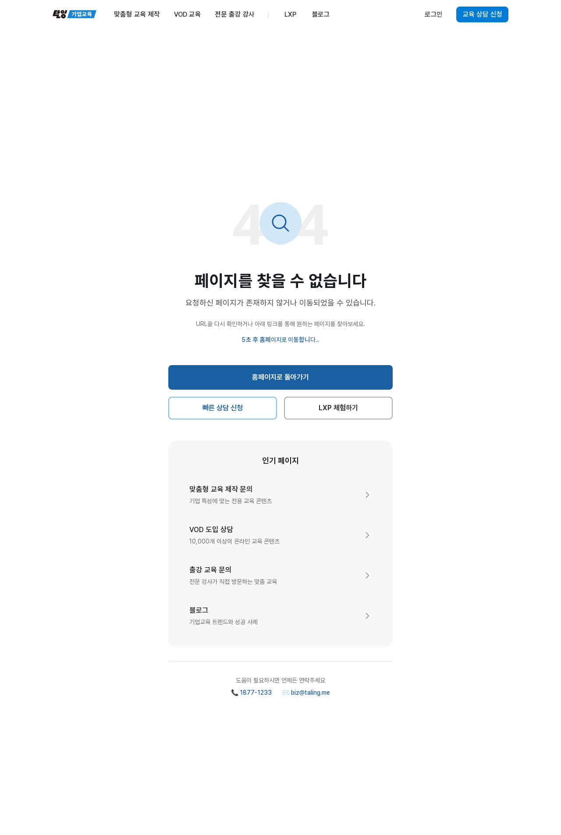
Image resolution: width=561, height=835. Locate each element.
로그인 (433, 14)
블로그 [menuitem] (321, 14)
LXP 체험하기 (339, 408)
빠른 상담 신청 (222, 408)
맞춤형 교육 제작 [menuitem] (137, 14)
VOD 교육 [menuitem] (187, 14)
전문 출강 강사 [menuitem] (234, 14)
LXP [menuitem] (290, 14)
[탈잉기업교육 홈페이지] (74, 14)
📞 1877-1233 (251, 692)
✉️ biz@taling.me (306, 692)
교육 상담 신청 (482, 14)
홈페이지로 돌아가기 (280, 377)
